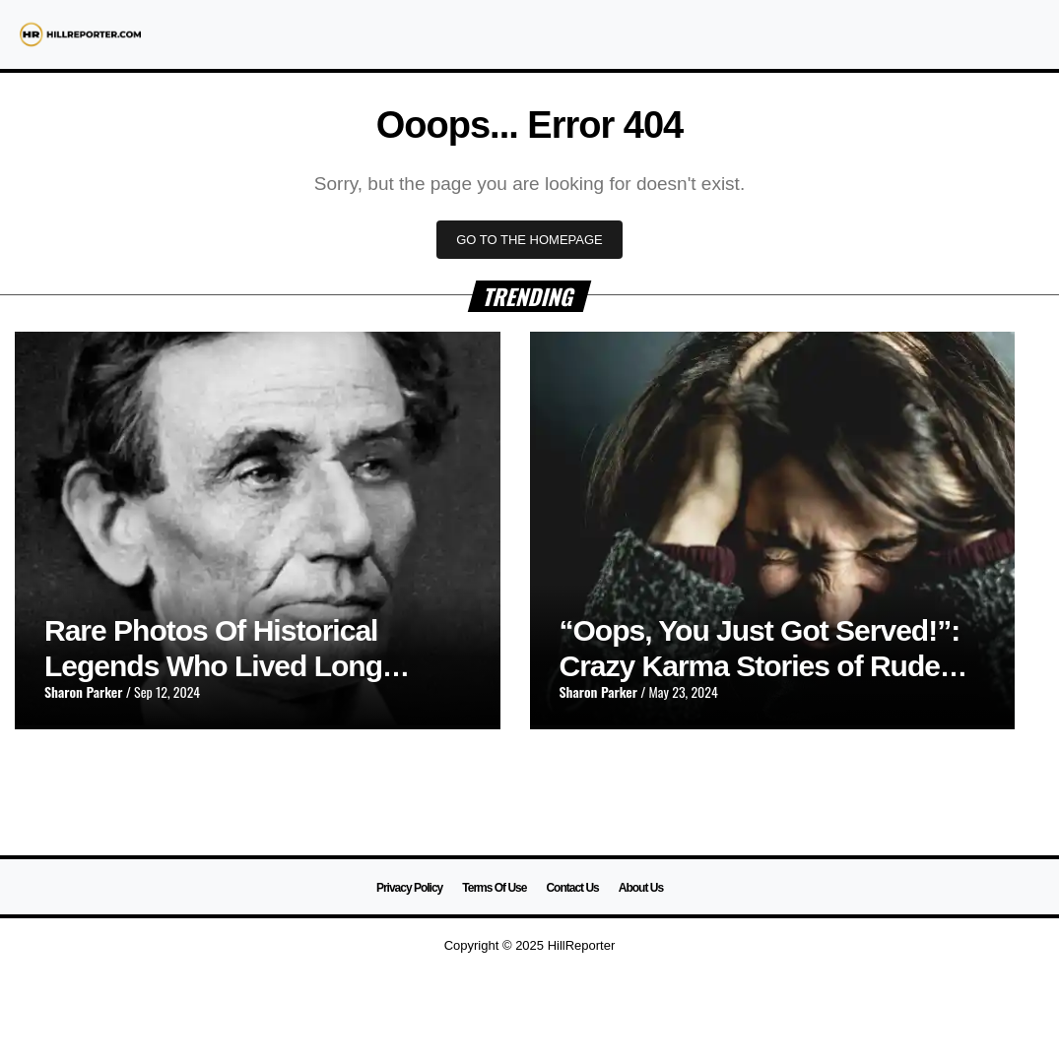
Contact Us (572, 888)
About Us (641, 888)
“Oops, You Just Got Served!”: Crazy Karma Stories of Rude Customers (760, 666)
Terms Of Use (494, 888)
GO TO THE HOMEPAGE (529, 239)
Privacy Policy (409, 888)
